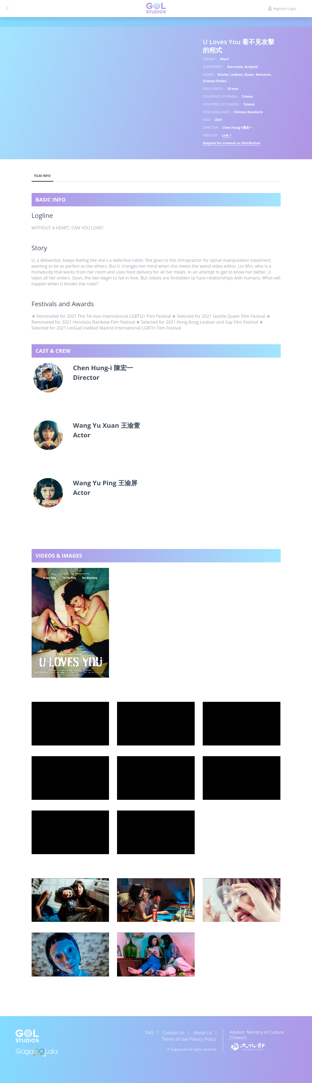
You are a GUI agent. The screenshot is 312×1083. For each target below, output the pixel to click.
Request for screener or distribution (231, 143)
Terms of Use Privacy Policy (189, 1039)
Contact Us (174, 1033)
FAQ (149, 1033)
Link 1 (227, 135)
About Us (203, 1033)
